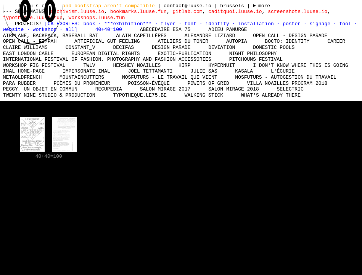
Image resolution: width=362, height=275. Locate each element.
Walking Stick (204, 95)
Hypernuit (221, 65)
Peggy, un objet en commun (40, 89)
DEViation (221, 47)
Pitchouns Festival (256, 59)
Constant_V (80, 47)
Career (336, 41)
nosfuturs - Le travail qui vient (169, 77)
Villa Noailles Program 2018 (287, 83)
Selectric (290, 89)
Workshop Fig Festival (34, 65)
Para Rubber (19, 83)
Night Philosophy (253, 53)
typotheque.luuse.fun (33, 17)
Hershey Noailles (137, 65)
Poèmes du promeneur (81, 83)
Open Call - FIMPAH (29, 41)
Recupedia (108, 89)
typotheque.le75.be (139, 95)
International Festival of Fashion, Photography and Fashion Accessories (107, 59)
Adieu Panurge (227, 29)
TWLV (89, 65)
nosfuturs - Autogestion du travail (285, 77)
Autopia (236, 41)
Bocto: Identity (287, 41)
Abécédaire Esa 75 (165, 29)
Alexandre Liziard (210, 35)
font (192, 23)
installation (257, 23)
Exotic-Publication (184, 53)
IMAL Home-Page (24, 71)
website (15, 29)
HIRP (184, 65)
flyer (170, 23)
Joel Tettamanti (150, 71)
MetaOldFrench (22, 77)
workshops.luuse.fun (96, 17)
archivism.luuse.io (77, 11)
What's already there (271, 95)
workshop (46, 29)
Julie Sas (203, 71)
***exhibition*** (129, 23)
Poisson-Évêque (148, 83)
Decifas (123, 47)
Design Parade (171, 47)
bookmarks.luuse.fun (138, 11)
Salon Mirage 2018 (233, 89)
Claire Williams (25, 47)
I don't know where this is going (300, 65)
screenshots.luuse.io (297, 11)
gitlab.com (187, 11)
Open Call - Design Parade (290, 35)
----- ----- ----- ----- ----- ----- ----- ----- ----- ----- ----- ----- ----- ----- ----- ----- (261, 6)
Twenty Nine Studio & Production (49, 95)
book (90, 23)
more (264, 6)
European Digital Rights (105, 53)
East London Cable (28, 53)
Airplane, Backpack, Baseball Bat (50, 35)
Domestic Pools (273, 47)
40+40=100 (108, 29)
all (70, 29)
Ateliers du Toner (183, 41)
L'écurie (282, 71)
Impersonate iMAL (86, 71)
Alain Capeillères (141, 35)
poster (293, 23)
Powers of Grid (208, 83)
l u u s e (33, 5)
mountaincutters (82, 77)
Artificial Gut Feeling (107, 41)
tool (346, 23)
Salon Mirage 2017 (165, 89)
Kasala (244, 71)
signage (321, 23)
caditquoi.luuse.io (235, 11)
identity (218, 23)
